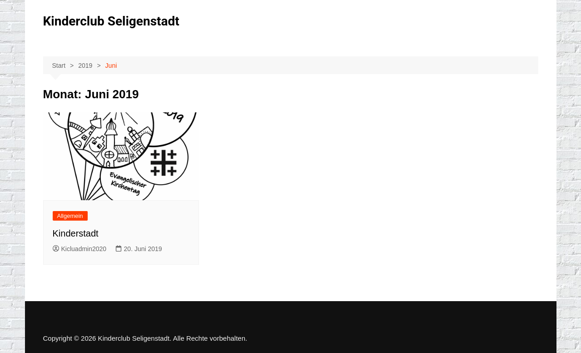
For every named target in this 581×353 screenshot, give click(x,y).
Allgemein (70, 215)
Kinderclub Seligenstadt (111, 21)
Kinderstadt (76, 233)
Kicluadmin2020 (80, 248)
